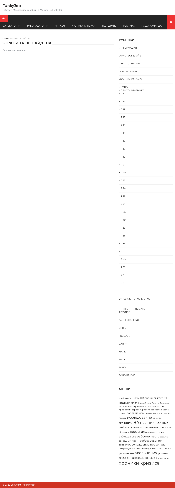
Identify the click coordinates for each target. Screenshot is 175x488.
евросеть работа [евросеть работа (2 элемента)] (141, 409)
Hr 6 (121, 275)
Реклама (129, 25)
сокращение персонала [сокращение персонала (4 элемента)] (149, 444)
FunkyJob (11, 5)
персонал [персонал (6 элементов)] (137, 432)
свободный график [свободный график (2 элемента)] (129, 441)
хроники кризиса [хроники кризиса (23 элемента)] (139, 463)
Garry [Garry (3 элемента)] (136, 398)
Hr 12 (122, 109)
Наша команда (151, 25)
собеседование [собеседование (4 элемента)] (151, 440)
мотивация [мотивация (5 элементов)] (147, 427)
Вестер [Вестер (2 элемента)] (155, 403)
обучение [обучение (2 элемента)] (124, 432)
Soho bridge (127, 375)
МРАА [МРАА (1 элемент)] (121, 407)
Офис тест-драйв (130, 55)
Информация (128, 47)
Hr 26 (122, 196)
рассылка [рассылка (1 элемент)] (164, 437)
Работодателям (37, 25)
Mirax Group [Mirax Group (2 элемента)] (144, 403)
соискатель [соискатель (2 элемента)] (125, 445)
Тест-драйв (109, 25)
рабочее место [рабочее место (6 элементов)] (148, 436)
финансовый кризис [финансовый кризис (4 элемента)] (141, 457)
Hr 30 (122, 220)
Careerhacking (129, 320)
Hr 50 (122, 267)
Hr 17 (122, 141)
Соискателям (128, 71)
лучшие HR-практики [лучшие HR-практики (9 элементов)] (138, 422)
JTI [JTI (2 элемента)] (136, 403)
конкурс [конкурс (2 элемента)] (156, 418)
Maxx (122, 359)
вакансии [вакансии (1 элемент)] (142, 407)
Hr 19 (122, 156)
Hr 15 (122, 125)
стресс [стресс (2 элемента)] (167, 448)
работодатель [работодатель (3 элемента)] (127, 436)
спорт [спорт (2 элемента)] (160, 448)
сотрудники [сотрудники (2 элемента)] (149, 448)
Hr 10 (122, 93)
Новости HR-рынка (131, 90)
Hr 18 (122, 149)
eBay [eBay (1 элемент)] (121, 398)
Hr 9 (121, 283)
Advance (124, 312)
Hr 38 (122, 235)
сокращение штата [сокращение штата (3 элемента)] (131, 448)
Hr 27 (122, 204)
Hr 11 (122, 101)
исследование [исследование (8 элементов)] (139, 417)
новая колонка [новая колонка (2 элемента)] (164, 427)
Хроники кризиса (83, 25)
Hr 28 (122, 212)
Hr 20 (122, 172)
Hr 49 (122, 259)
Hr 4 (121, 251)
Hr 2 (121, 164)
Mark (122, 351)
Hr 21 (122, 180)
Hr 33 (122, 227)
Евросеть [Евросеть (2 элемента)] (165, 403)
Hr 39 (122, 243)
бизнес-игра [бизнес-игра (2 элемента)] (131, 406)
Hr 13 (122, 117)
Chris (122, 328)
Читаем (60, 25)
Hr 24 (122, 188)
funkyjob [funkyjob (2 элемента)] (127, 398)
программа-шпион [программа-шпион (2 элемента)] (155, 432)
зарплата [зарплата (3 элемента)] (132, 413)
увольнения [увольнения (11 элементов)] (146, 453)
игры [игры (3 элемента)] (142, 413)
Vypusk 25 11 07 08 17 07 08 (134, 299)
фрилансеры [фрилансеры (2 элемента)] (162, 458)
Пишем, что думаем (132, 309)
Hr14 (122, 291)
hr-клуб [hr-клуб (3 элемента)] (158, 398)
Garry (123, 343)
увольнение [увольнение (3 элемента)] (126, 453)
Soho (122, 367)
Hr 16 (122, 133)
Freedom (125, 336)
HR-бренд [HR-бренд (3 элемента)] (146, 398)
